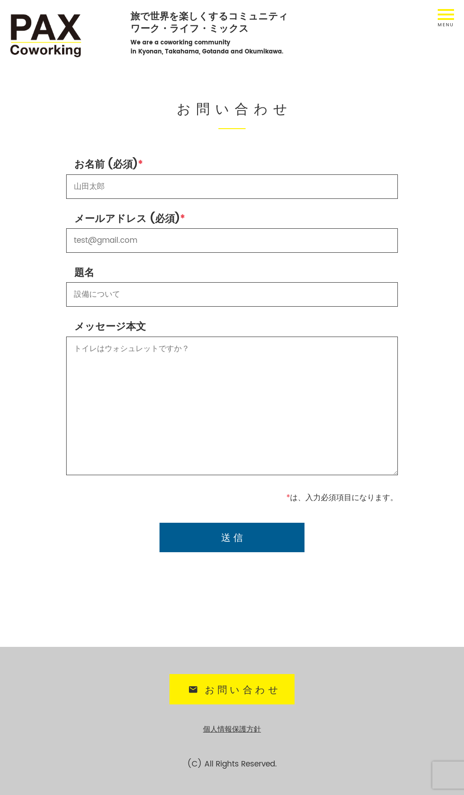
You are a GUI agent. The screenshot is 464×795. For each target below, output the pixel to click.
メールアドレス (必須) (127, 219)
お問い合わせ (233, 688)
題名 (84, 273)
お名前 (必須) (106, 164)
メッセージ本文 (110, 326)
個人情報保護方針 (232, 726)
